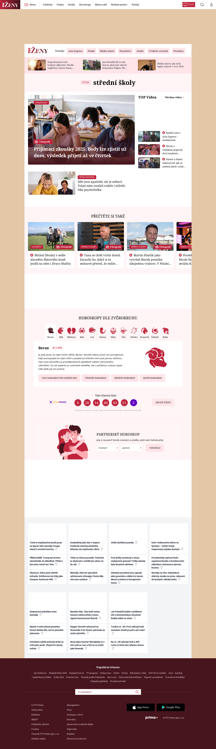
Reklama (35, 714)
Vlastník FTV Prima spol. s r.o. (45, 733)
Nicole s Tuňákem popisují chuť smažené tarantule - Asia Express (172, 153)
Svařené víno (72, 677)
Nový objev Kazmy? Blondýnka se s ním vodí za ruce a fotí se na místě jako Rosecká (87, 645)
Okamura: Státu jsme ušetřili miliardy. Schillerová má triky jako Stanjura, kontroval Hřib (46, 576)
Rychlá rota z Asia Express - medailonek (171, 136)
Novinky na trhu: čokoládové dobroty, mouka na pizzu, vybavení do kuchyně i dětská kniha (168, 576)
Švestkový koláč (118, 681)
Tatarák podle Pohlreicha (93, 677)
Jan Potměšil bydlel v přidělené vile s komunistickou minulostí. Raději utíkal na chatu (126, 615)
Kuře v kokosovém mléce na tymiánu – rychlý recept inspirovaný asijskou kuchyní (167, 545)
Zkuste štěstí (163, 402)
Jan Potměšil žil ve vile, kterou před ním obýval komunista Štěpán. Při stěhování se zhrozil (114, 66)
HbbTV (34, 719)
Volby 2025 (59, 677)
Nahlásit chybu (38, 738)
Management (73, 705)
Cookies (35, 729)
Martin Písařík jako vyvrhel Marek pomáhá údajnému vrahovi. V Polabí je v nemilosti (149, 261)
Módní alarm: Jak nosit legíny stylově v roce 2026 (170, 65)
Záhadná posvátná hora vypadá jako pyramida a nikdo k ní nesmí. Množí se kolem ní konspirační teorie (127, 578)
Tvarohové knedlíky (175, 677)
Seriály (71, 4)
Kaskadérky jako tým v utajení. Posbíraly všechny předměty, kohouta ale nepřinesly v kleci (86, 545)
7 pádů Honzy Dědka (41, 677)
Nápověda (72, 729)
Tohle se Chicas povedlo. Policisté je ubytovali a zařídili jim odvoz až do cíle (87, 561)
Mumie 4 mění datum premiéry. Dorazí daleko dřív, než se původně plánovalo (46, 630)
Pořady (135, 4)
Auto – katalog (175, 673)
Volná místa (37, 709)
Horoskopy (85, 4)
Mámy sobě (101, 4)
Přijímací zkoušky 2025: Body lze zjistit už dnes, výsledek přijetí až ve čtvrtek (80, 152)
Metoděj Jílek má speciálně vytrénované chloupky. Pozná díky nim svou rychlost (86, 576)
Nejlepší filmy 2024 (58, 673)
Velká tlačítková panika (124, 542)
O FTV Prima (37, 705)
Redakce (71, 733)
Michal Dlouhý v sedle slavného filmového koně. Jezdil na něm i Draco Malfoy (50, 259)
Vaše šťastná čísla (105, 395)
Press (69, 709)
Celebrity (47, 4)
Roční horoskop (152, 378)
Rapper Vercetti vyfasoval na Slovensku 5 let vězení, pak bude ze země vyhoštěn (87, 630)
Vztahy (60, 4)
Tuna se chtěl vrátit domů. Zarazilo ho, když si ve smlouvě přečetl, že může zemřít (100, 261)
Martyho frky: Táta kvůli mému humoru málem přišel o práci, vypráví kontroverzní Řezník (85, 615)
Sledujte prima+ (119, 4)
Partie (116, 673)
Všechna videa (173, 97)
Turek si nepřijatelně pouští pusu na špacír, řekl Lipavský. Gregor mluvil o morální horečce (46, 545)
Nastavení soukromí (76, 738)
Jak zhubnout (40, 673)
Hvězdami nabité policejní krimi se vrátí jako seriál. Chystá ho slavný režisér (47, 645)
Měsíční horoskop (124, 378)
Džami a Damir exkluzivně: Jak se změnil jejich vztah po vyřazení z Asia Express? (173, 166)
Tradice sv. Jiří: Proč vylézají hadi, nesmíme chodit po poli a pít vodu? (128, 629)
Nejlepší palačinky (99, 681)
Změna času (105, 673)
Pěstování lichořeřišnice (130, 677)
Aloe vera (111, 677)
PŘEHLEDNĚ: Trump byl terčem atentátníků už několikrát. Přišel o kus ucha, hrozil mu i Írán (46, 561)
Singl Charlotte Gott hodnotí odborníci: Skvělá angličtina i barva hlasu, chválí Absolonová (61, 66)
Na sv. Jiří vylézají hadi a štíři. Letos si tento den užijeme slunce (127, 645)
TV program (92, 673)
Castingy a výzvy (75, 714)
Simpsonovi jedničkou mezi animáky (43, 613)
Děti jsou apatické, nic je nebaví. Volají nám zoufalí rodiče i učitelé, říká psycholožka (101, 186)
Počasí (125, 673)
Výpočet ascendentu (153, 677)
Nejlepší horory (76, 673)
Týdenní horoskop (95, 378)
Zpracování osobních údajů (80, 724)
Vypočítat (153, 446)
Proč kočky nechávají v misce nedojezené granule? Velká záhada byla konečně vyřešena (128, 561)
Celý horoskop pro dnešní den (59, 378)
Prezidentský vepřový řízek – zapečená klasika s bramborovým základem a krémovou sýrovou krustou (167, 563)
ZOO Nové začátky (157, 673)
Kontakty (71, 719)
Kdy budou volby (138, 673)
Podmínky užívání (40, 724)
